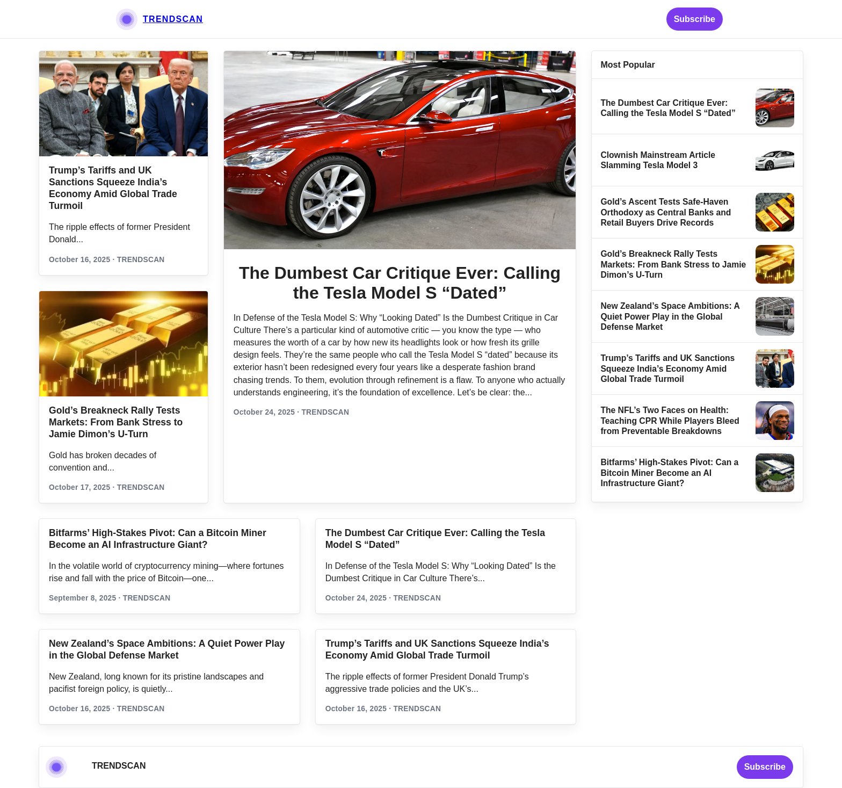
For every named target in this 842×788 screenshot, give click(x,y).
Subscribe (694, 19)
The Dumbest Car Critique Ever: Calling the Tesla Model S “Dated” (400, 282)
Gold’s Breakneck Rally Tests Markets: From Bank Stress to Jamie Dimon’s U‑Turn (116, 422)
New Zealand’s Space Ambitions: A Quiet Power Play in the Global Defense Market (669, 316)
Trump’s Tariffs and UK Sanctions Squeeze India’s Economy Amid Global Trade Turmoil (667, 368)
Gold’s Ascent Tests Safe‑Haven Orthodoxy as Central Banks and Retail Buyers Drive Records (665, 212)
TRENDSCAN (173, 19)
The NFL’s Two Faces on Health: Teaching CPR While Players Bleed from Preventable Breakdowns (669, 421)
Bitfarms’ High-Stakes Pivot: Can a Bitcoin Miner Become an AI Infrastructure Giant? (669, 473)
